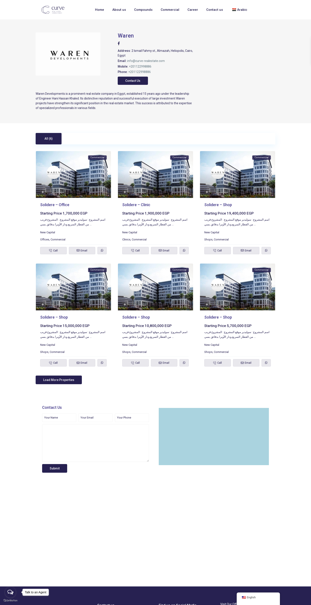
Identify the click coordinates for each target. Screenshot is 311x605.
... (91, 224)
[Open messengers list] (10, 592)
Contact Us (132, 80)
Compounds (143, 10)
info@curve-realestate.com (146, 61)
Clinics (126, 239)
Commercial (170, 10)
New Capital (47, 232)
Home (99, 10)
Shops (208, 239)
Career (192, 10)
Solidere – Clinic (136, 204)
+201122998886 (140, 66)
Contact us (214, 10)
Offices (44, 239)
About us (119, 10)
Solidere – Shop (218, 204)
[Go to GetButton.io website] (10, 600)
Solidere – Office (54, 204)
